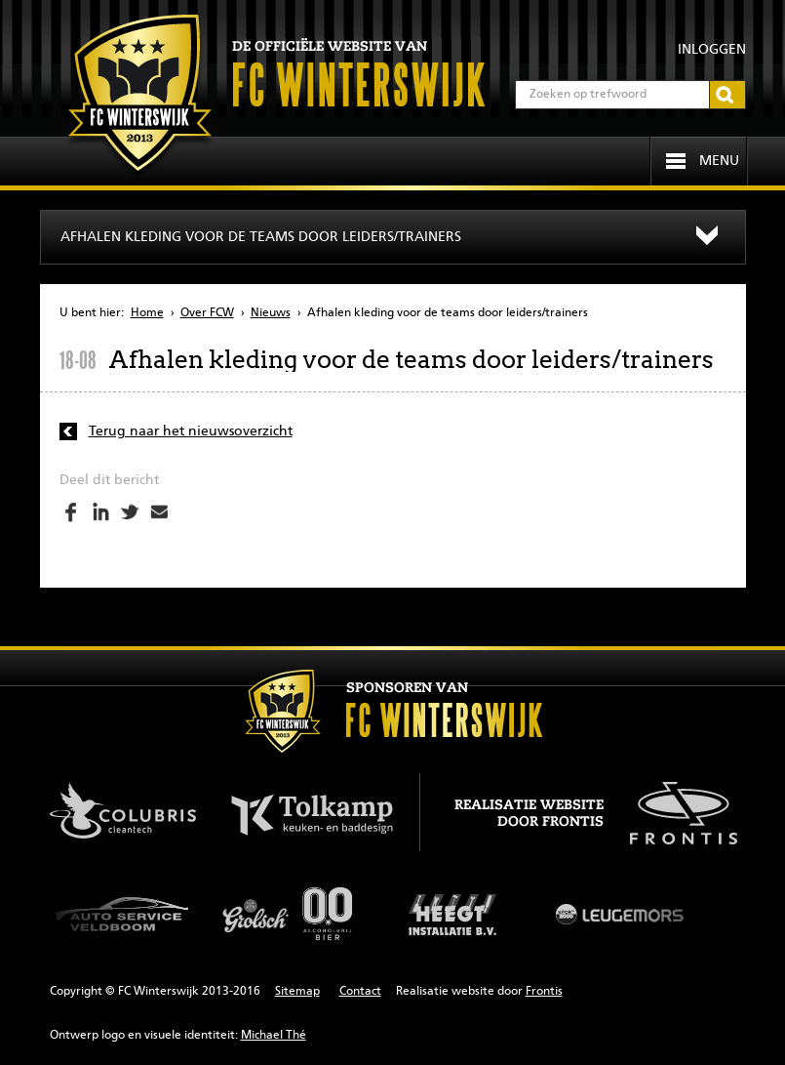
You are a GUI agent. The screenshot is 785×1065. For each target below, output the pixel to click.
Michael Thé (273, 1036)
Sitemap (297, 992)
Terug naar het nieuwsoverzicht (191, 431)
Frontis (544, 992)
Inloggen (712, 50)
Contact (360, 992)
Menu (719, 161)
